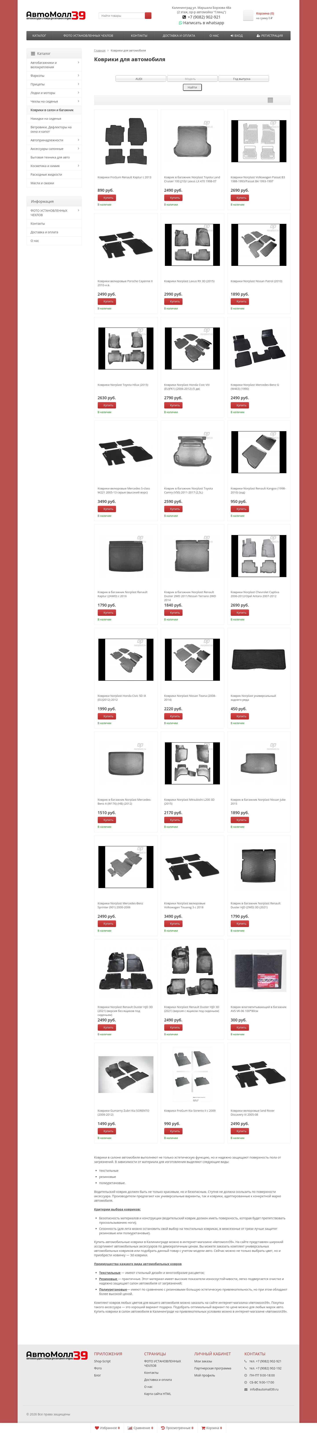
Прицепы (38, 84)
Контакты (139, 35)
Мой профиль (204, 1375)
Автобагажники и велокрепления (44, 65)
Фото (98, 1368)
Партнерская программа (212, 1368)
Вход (237, 35)
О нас (214, 35)
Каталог (39, 35)
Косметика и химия (45, 166)
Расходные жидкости (46, 174)
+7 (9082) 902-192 (269, 1368)
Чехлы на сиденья (44, 101)
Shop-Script (102, 1361)
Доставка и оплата (179, 35)
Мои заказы (203, 1361)
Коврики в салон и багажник (52, 110)
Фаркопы (37, 76)
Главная (100, 50)
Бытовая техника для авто (50, 157)
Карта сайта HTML (157, 1394)
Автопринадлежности (47, 140)
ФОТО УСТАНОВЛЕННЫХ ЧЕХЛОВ (88, 35)
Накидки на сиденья (46, 118)
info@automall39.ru (264, 1389)
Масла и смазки (42, 183)
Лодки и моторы (43, 93)
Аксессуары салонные (47, 149)
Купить (106, 198)
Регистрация (270, 35)
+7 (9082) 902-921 (204, 17)
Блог (97, 1375)
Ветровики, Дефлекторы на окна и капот (51, 129)
